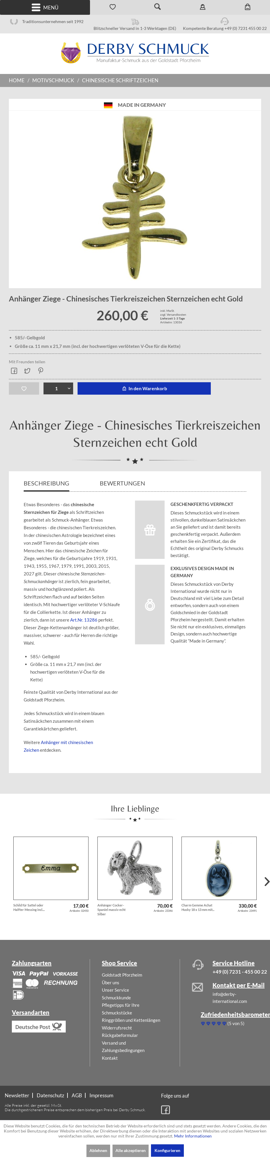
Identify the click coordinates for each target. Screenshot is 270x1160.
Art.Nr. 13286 (84, 619)
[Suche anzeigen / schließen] (157, 7)
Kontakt (110, 1058)
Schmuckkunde (116, 997)
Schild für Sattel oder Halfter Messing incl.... (29, 907)
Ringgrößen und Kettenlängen (131, 1020)
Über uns (110, 982)
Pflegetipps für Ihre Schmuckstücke (120, 1008)
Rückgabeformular (120, 1035)
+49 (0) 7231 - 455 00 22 (240, 972)
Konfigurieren (167, 1150)
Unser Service (115, 990)
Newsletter (17, 1095)
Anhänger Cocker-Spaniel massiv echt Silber (111, 909)
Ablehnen (98, 1150)
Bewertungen (123, 483)
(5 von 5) (223, 1023)
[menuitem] (45, 7)
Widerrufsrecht (117, 1027)
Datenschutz (50, 1095)
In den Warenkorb (144, 388)
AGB (77, 1095)
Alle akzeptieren (130, 1150)
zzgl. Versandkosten (173, 314)
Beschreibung (46, 483)
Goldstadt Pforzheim (122, 974)
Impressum (101, 1095)
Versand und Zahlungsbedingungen (123, 1046)
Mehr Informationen (193, 1135)
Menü (45, 7)
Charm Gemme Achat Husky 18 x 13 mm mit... (197, 907)
